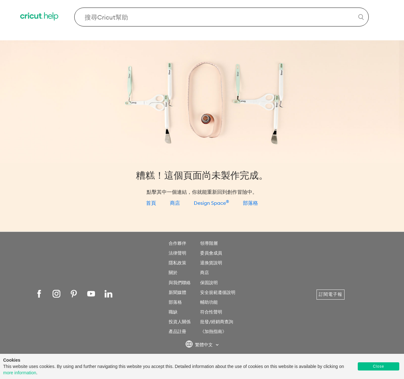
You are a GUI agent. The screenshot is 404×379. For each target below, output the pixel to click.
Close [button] (378, 366)
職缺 (173, 312)
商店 (175, 203)
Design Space (211, 203)
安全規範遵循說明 (217, 292)
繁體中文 (199, 345)
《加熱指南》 (213, 331)
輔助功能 (209, 302)
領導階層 (209, 243)
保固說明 (209, 282)
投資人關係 (180, 321)
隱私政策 (177, 263)
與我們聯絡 (180, 282)
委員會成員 (211, 253)
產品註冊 (177, 331)
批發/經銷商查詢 (216, 321)
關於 (173, 272)
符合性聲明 (211, 312)
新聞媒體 (177, 292)
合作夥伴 (177, 243)
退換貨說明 (211, 263)
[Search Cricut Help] (221, 17)
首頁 (151, 203)
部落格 (250, 203)
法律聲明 (177, 253)
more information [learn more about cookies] (19, 372)
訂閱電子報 (330, 294)
